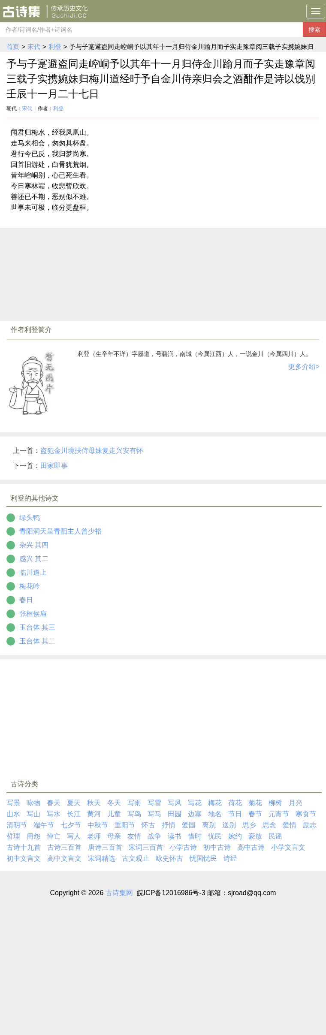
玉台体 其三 (37, 627)
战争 (154, 836)
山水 (13, 814)
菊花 (255, 802)
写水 (53, 814)
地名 (215, 814)
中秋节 (98, 825)
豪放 (255, 836)
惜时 (195, 836)
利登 (54, 46)
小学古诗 (183, 847)
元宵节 (279, 814)
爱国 (189, 825)
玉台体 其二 (37, 641)
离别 (209, 825)
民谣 (275, 836)
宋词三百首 (146, 847)
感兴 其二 (33, 558)
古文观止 (135, 858)
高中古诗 (251, 847)
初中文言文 (23, 858)
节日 (235, 814)
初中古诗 (217, 847)
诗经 (230, 858)
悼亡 (53, 836)
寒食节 (306, 814)
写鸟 (134, 814)
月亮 (295, 802)
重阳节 (125, 825)
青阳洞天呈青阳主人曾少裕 (60, 531)
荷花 (235, 802)
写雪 (154, 802)
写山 (33, 814)
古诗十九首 (23, 847)
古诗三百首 (64, 847)
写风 (174, 802)
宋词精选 (101, 858)
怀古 (148, 825)
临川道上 (33, 572)
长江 (74, 814)
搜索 (314, 29)
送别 (229, 825)
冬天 (114, 802)
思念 (269, 825)
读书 (174, 836)
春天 (53, 802)
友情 (134, 836)
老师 (94, 836)
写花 (195, 802)
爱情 (289, 825)
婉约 (235, 836)
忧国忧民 (203, 858)
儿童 (114, 814)
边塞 (195, 814)
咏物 (33, 802)
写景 (13, 802)
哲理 (13, 836)
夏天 (74, 802)
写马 (154, 814)
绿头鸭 (29, 517)
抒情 (168, 825)
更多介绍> (304, 366)
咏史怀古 (169, 858)
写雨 (134, 802)
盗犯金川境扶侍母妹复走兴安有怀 (91, 450)
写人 (74, 836)
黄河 (94, 814)
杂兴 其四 (33, 545)
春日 (26, 599)
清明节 (16, 825)
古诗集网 (119, 892)
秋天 (94, 802)
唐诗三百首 (105, 847)
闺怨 (33, 836)
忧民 (215, 836)
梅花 (215, 802)
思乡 (249, 825)
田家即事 (54, 465)
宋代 (33, 46)
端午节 (43, 825)
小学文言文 (288, 847)
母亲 (114, 836)
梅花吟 (29, 586)
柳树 (275, 802)
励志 (310, 825)
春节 (255, 814)
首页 (12, 46)
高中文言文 (64, 858)
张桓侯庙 (33, 613)
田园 (174, 814)
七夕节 (70, 825)
